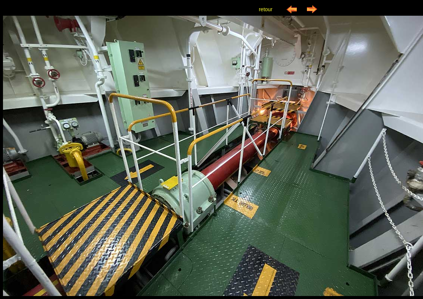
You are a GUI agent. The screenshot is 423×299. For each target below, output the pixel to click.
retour (266, 9)
